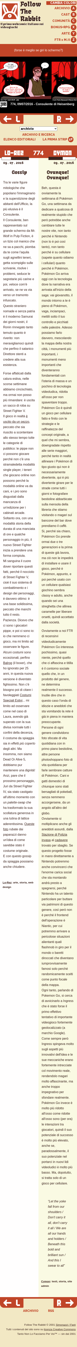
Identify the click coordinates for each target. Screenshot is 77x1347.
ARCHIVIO (65, 8)
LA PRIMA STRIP (58, 139)
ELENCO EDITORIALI (20, 139)
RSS (51, 1311)
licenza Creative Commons (60, 1329)
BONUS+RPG (63, 27)
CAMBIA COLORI (63, 3)
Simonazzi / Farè (66, 1324)
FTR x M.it (65, 40)
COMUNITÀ (64, 21)
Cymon (45, 1281)
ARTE (69, 33)
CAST (68, 15)
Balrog (7, 663)
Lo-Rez (7, 882)
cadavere (61, 840)
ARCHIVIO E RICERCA (38, 135)
